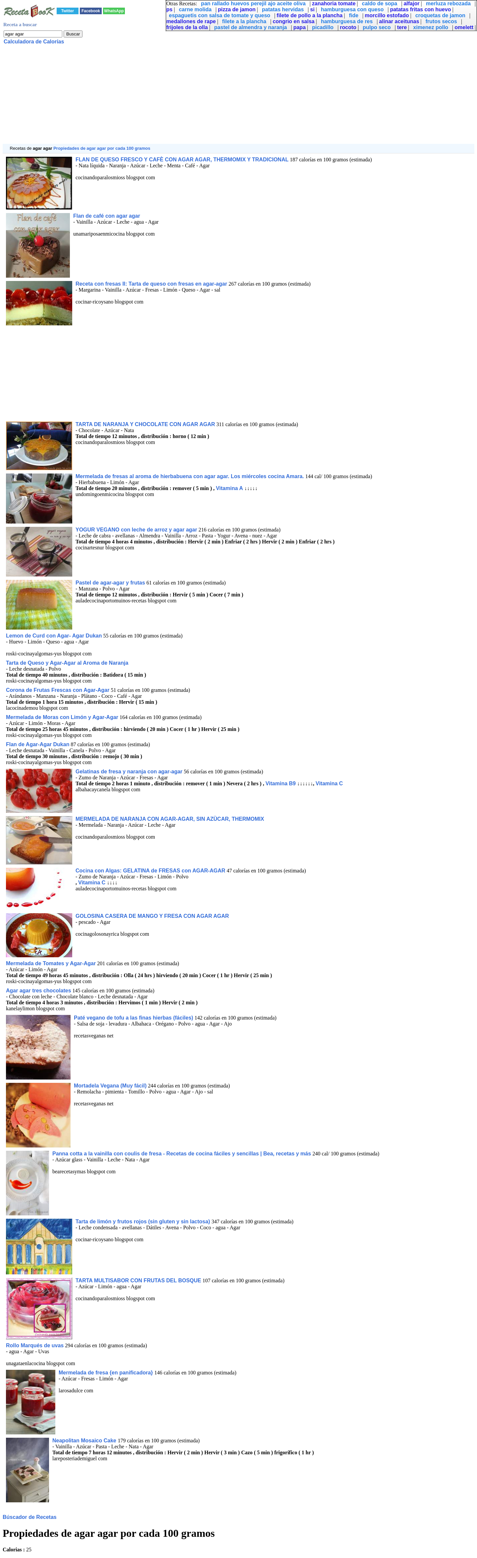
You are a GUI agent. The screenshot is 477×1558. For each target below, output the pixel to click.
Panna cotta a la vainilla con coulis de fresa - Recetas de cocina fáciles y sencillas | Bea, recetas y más (182, 1153)
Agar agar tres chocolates (38, 990)
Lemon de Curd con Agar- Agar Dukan (54, 636)
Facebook (90, 11)
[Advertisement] (201, 97)
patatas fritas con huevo (420, 9)
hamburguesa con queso (352, 9)
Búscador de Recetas (30, 1517)
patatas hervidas (283, 9)
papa (299, 27)
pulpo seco (377, 27)
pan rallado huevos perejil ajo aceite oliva (253, 3)
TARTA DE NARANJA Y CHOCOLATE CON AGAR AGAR (145, 424)
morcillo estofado (387, 15)
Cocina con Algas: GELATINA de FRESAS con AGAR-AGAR (150, 870)
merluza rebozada (448, 3)
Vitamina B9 (280, 783)
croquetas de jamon (440, 15)
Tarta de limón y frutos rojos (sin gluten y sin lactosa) (143, 1221)
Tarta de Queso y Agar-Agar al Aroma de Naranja (67, 663)
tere (402, 27)
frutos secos (441, 21)
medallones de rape (191, 21)
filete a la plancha (244, 21)
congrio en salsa (293, 21)
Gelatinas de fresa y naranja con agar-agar (129, 771)
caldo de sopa (380, 3)
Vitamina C (329, 783)
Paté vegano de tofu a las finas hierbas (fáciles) (133, 1018)
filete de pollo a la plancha (310, 15)
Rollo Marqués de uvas (35, 1345)
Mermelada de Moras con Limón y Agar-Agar (62, 717)
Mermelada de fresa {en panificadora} (106, 1372)
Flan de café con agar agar (106, 216)
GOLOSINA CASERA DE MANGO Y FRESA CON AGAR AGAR (152, 916)
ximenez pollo (430, 27)
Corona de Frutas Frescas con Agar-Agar (57, 690)
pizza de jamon (237, 9)
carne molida (195, 9)
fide (353, 15)
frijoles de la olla (187, 27)
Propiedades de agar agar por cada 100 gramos (101, 148)
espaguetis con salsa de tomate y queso (219, 15)
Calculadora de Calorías (34, 41)
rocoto (348, 27)
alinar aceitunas (399, 21)
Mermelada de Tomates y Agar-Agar (51, 963)
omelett (463, 27)
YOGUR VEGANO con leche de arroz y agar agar (136, 529)
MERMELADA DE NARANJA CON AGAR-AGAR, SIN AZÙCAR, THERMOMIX (170, 819)
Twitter (67, 11)
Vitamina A (229, 488)
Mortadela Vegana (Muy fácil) (110, 1085)
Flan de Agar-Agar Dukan (37, 744)
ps (169, 9)
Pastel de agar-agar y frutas (110, 582)
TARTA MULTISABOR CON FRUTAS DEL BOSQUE (138, 1280)
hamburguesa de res (347, 21)
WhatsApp (114, 11)
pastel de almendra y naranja (250, 27)
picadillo (323, 27)
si (312, 9)
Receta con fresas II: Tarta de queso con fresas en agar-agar (152, 284)
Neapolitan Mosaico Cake (85, 1440)
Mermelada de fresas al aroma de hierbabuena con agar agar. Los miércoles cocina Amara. (190, 476)
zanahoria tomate (334, 3)
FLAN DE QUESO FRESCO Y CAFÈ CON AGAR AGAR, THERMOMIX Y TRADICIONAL (182, 159)
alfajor (411, 3)
